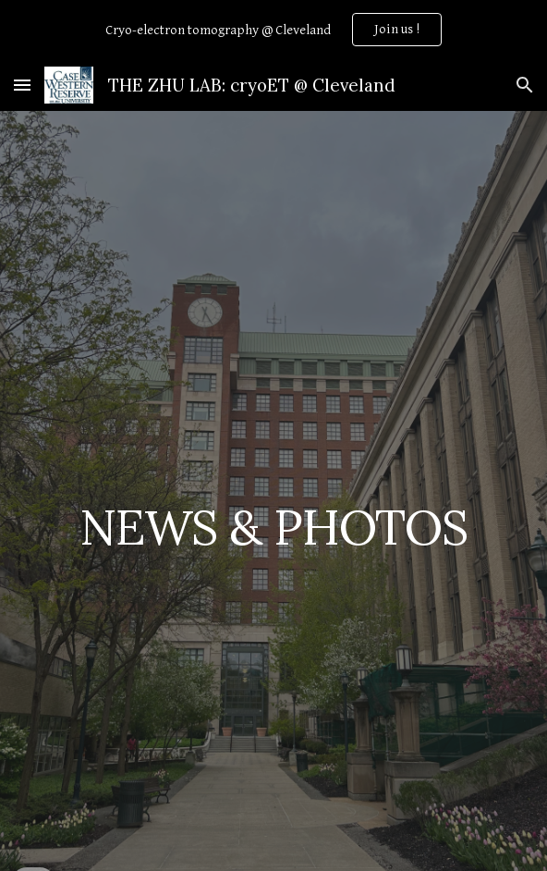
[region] (273, 29)
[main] (273, 521)
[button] (22, 84)
